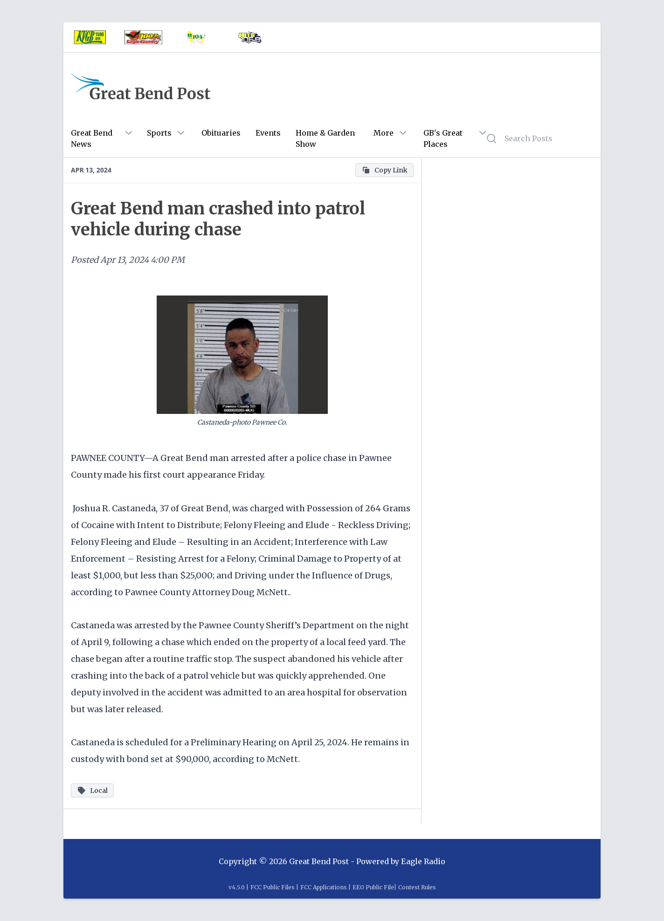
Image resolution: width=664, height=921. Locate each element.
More (384, 132)
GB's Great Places (443, 138)
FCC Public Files (272, 887)
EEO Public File (373, 887)
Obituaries (221, 132)
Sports (159, 132)
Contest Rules (417, 887)
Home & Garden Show (325, 138)
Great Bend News (91, 138)
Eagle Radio (423, 861)
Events (268, 132)
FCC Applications (323, 887)
